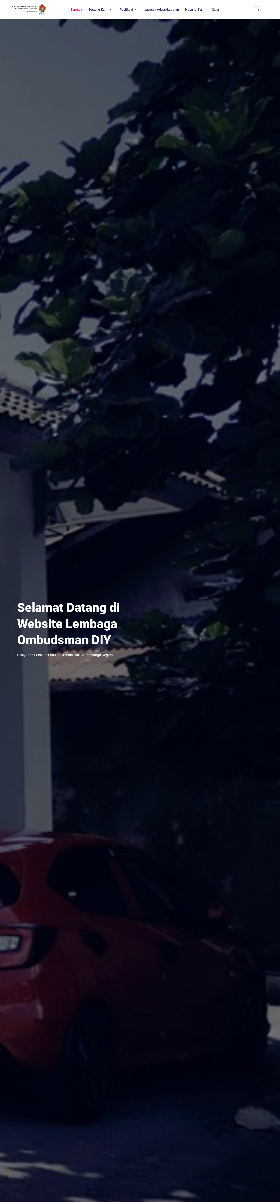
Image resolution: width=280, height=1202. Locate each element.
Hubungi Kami (195, 10)
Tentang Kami (100, 10)
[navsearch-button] (257, 9)
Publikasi (128, 10)
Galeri (216, 10)
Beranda (76, 10)
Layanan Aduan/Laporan (161, 10)
